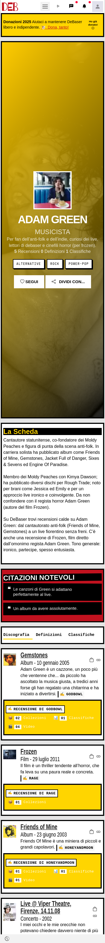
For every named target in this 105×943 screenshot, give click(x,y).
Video (24, 726)
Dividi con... (68, 281)
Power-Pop (79, 264)
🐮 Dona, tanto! (55, 27)
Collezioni (30, 718)
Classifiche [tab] (81, 634)
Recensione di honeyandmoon (43, 862)
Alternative (28, 264)
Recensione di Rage (34, 792)
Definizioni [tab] (49, 634)
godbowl (74, 694)
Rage (34, 777)
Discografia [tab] (16, 634)
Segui (29, 281)
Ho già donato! (93, 25)
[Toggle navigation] (45, 6)
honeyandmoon (79, 847)
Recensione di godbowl (38, 709)
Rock (54, 264)
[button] (58, 6)
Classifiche (77, 718)
